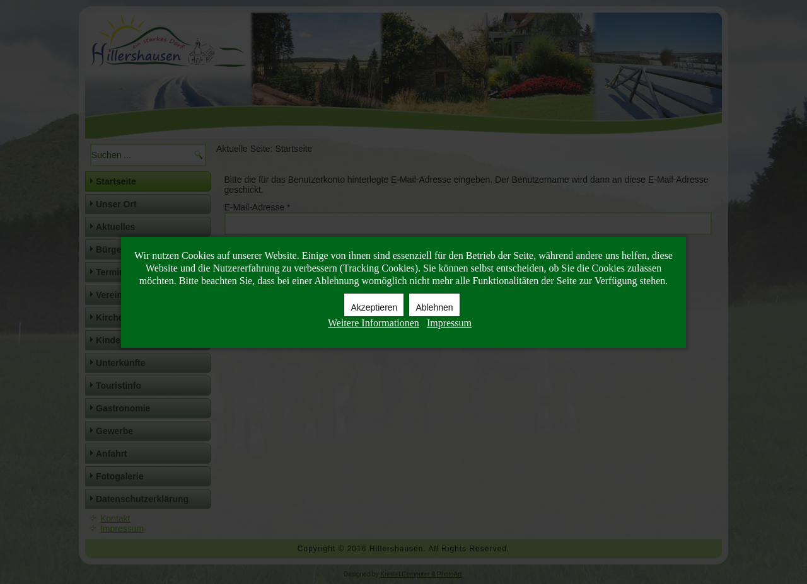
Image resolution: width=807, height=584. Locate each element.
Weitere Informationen (373, 323)
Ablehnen (434, 307)
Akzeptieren (374, 307)
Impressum (449, 323)
